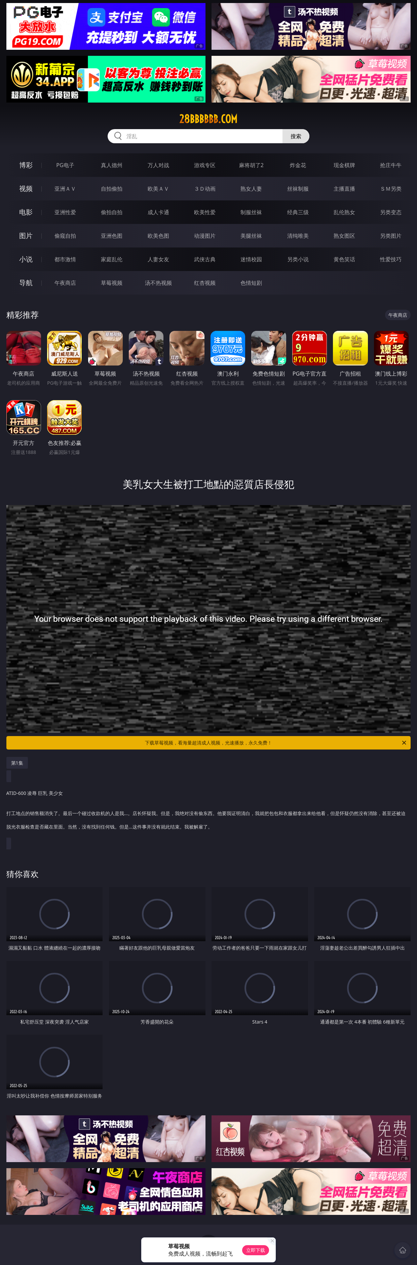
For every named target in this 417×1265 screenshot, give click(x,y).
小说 (26, 259)
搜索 (296, 136)
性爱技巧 (391, 259)
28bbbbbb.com (208, 119)
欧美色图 (158, 235)
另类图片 (391, 235)
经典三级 (298, 212)
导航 (26, 282)
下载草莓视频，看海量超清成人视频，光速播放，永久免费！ (276, 743)
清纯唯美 (298, 235)
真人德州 (111, 165)
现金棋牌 (344, 165)
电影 (26, 212)
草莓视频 (111, 282)
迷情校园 (251, 259)
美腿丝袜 (251, 235)
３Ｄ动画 (205, 188)
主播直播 (344, 188)
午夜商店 (65, 282)
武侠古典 (205, 259)
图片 (26, 235)
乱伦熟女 (344, 212)
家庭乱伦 (111, 259)
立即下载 (255, 1250)
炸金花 (298, 165)
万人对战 (158, 165)
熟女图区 (344, 235)
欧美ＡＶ (158, 188)
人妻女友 (158, 259)
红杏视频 (205, 282)
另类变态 (391, 212)
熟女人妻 (251, 188)
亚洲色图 (111, 235)
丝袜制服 (298, 188)
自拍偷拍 (111, 188)
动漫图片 (205, 235)
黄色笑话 (344, 259)
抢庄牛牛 (391, 165)
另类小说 (298, 259)
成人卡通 (158, 212)
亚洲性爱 (65, 212)
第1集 (17, 763)
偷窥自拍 (65, 235)
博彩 (26, 164)
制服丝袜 (251, 212)
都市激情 (65, 259)
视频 (26, 188)
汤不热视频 (158, 282)
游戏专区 (205, 165)
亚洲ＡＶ (65, 188)
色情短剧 (251, 282)
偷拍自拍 (111, 212)
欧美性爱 (205, 212)
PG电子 (65, 165)
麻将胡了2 (251, 165)
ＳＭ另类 (391, 188)
